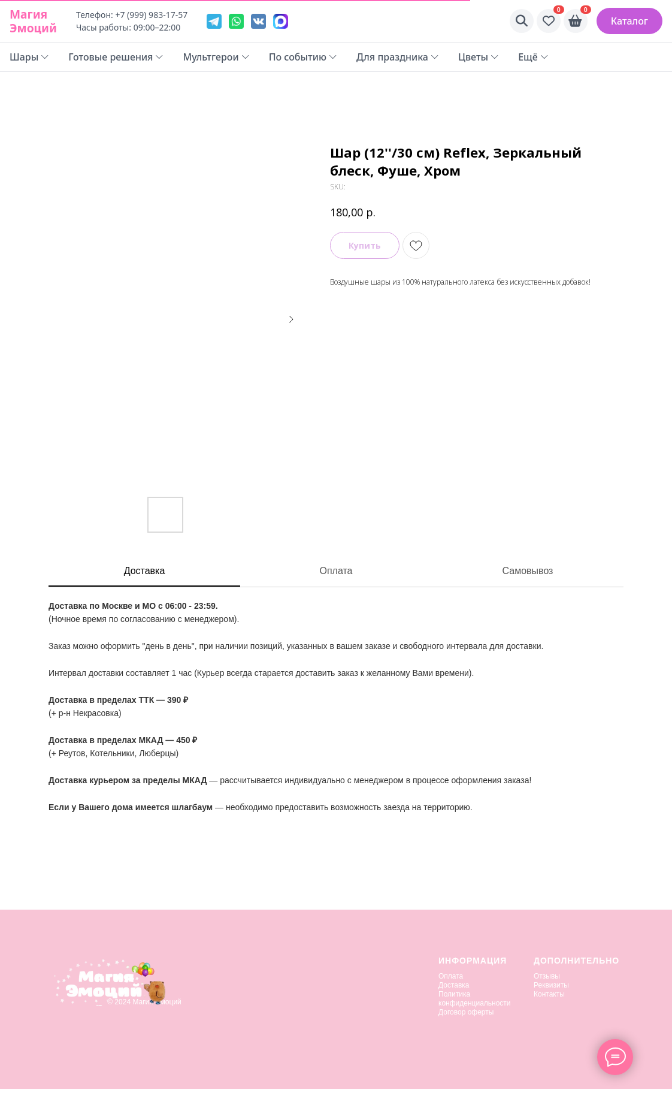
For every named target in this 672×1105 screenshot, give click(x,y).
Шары (29, 57)
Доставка (144, 571)
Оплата (335, 571)
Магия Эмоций (33, 21)
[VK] (258, 21)
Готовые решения (116, 57)
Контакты (549, 994)
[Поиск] (522, 21)
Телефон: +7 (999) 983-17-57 (131, 14)
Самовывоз (528, 571)
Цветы (478, 57)
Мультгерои (216, 57)
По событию (303, 57)
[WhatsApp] (236, 21)
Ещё (533, 57)
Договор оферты (466, 1012)
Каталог (629, 21)
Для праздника (397, 57)
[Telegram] (214, 21)
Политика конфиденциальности (474, 998)
